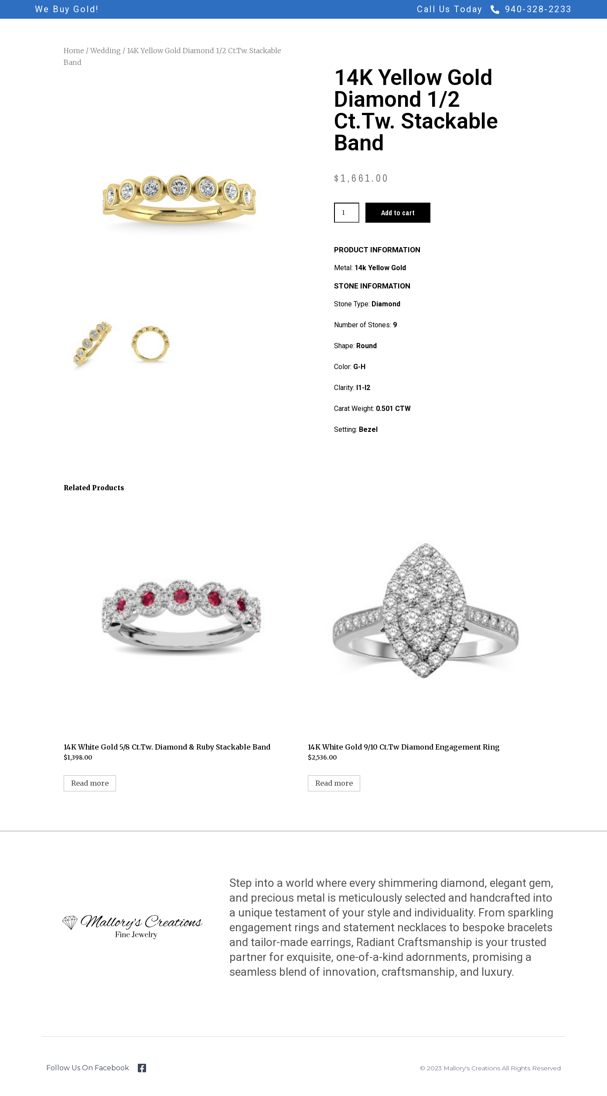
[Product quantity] (346, 213)
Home (74, 50)
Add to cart (398, 212)
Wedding (105, 50)
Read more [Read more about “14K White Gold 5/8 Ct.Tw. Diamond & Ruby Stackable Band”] (90, 783)
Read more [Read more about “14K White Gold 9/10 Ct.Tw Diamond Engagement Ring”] (334, 783)
